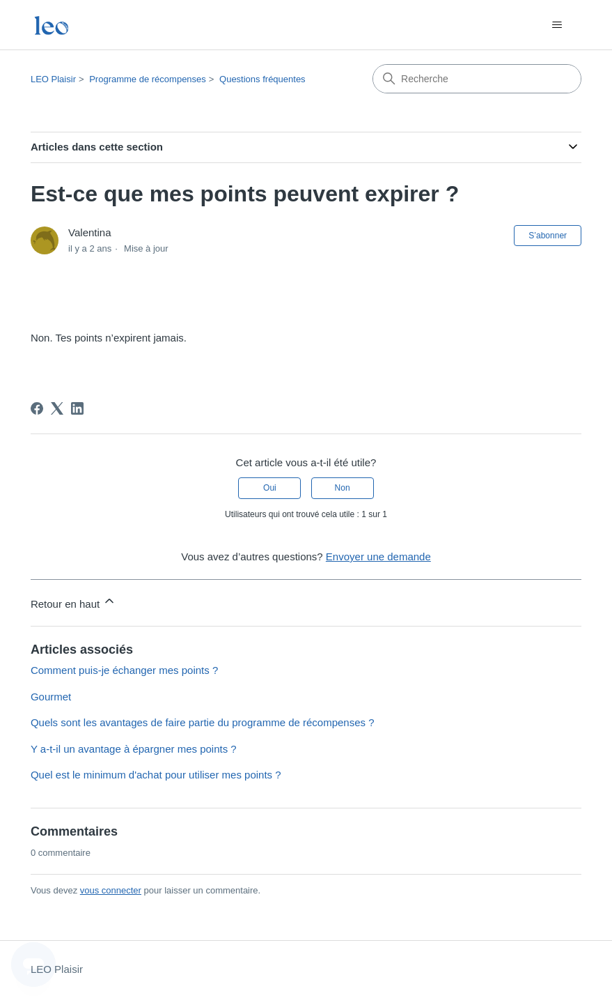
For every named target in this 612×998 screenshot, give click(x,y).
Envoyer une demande (378, 556)
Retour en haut (73, 602)
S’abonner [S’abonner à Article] (547, 235)
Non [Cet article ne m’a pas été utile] (342, 488)
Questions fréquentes (262, 79)
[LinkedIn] (77, 408)
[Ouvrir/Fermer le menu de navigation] (556, 25)
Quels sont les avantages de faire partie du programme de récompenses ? (203, 722)
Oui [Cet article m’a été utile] (269, 488)
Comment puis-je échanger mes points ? (124, 670)
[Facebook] (37, 408)
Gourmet (51, 697)
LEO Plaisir (53, 79)
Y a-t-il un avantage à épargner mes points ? (134, 749)
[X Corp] (57, 408)
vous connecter (110, 890)
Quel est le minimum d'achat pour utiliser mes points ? (156, 775)
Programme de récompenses (147, 79)
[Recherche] (477, 79)
